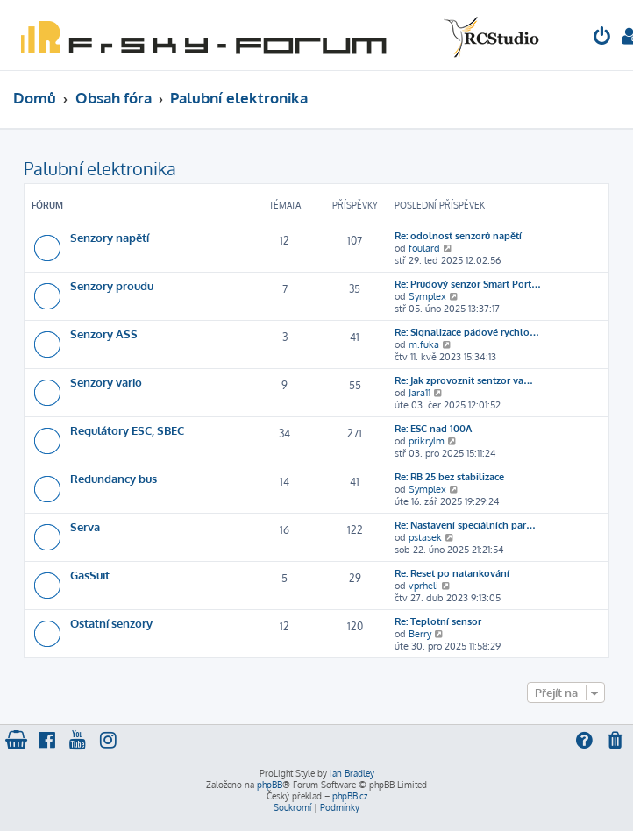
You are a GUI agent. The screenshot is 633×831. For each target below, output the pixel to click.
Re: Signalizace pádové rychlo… (467, 332)
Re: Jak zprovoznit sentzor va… (464, 380)
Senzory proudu (111, 285)
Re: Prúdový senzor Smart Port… (468, 284)
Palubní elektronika (100, 168)
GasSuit (90, 574)
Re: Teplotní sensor (438, 621)
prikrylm (427, 441)
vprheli (423, 585)
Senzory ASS (104, 333)
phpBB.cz (349, 796)
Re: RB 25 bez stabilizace (449, 477)
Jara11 (419, 393)
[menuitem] (602, 38)
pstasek (425, 537)
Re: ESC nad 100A (433, 429)
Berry (420, 634)
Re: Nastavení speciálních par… (465, 525)
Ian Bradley (352, 773)
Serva (85, 526)
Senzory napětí (109, 237)
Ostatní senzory (111, 622)
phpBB (269, 784)
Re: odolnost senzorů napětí (458, 236)
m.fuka (424, 344)
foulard (424, 248)
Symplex (427, 296)
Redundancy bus (113, 478)
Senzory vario (106, 381)
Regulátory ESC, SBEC (127, 430)
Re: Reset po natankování (452, 573)
